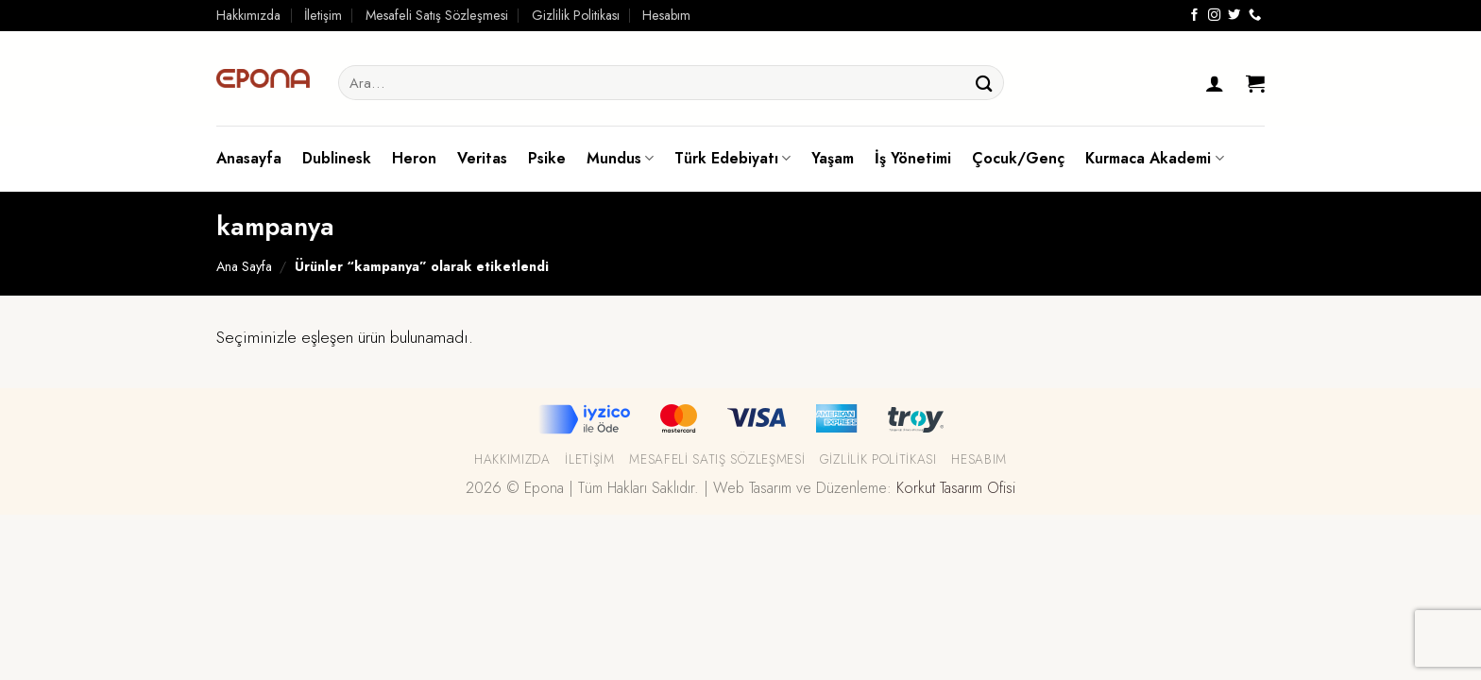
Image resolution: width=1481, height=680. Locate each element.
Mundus (620, 158)
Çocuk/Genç (1018, 158)
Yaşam (832, 158)
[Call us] (1255, 15)
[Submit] (984, 82)
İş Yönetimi (913, 158)
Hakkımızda (248, 15)
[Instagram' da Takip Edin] (1214, 15)
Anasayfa (248, 158)
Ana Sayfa (244, 266)
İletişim (323, 15)
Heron (414, 158)
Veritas (482, 158)
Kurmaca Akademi (1154, 158)
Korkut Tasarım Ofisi (955, 488)
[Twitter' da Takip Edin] (1234, 15)
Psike (547, 158)
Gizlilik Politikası (576, 15)
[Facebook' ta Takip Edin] (1194, 15)
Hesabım (666, 15)
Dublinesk (336, 158)
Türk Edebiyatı (732, 158)
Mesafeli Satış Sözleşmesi (437, 15)
